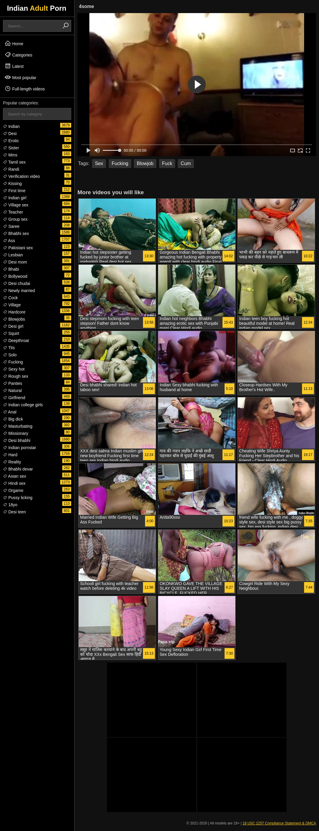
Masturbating (17, 426)
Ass (9, 240)
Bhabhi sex (16, 233)
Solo (10, 354)
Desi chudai (16, 283)
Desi (10, 133)
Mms (10, 155)
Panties (12, 383)
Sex (99, 163)
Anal (9, 412)
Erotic (11, 140)
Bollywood (15, 276)
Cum (186, 163)
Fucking (13, 362)
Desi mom (15, 262)
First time (14, 190)
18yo (10, 504)
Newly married (19, 290)
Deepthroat (16, 340)
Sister (11, 147)
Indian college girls (23, 404)
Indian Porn (36, 8)
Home (13, 43)
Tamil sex (14, 162)
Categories (18, 54)
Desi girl (13, 326)
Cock (10, 297)
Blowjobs (14, 319)
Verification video (21, 176)
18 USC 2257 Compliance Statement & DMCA (279, 823)
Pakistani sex (18, 247)
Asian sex (14, 476)
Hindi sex (14, 483)
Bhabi (11, 269)
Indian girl (15, 197)
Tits (9, 347)
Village (12, 304)
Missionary (15, 433)
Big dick (13, 419)
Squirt (11, 333)
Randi (11, 169)
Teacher (13, 212)
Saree (11, 226)
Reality (12, 462)
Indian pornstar (19, 447)
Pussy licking (17, 497)
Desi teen (14, 511)
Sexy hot (13, 369)
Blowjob (145, 163)
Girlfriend (14, 397)
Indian (11, 126)
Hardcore (14, 312)
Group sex (15, 219)
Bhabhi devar (18, 469)
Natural (12, 390)
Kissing (12, 183)
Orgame (13, 490)
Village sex (15, 205)
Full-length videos (24, 88)
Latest (14, 66)
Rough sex (15, 376)
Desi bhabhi (16, 440)
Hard (10, 454)
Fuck (167, 163)
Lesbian (13, 255)
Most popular (20, 77)
